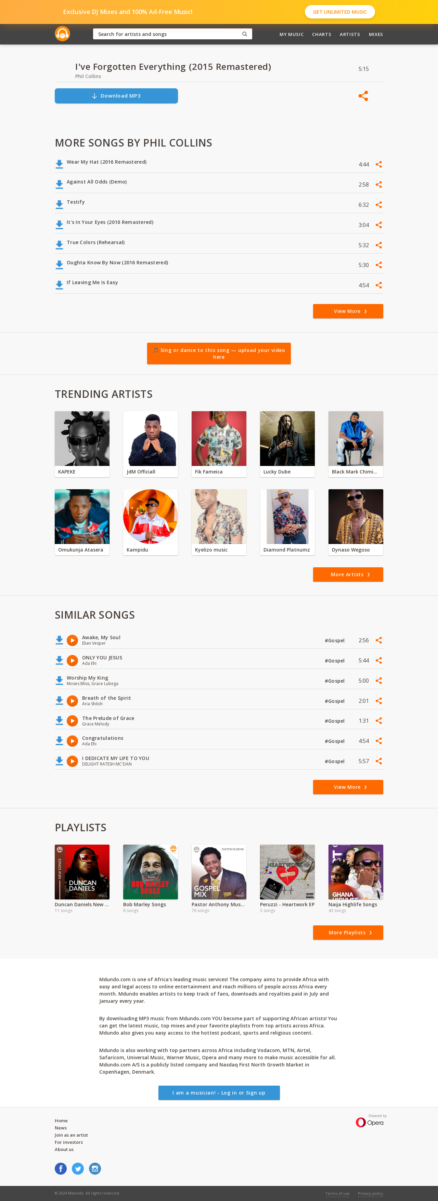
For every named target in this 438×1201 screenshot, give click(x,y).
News (61, 1128)
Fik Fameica (209, 471)
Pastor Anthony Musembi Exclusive (219, 904)
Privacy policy (370, 1193)
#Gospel (335, 640)
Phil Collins (88, 76)
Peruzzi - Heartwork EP (287, 904)
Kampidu (137, 549)
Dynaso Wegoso (351, 549)
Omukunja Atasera (80, 549)
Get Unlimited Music (340, 12)
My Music (292, 34)
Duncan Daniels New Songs (82, 904)
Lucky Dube (277, 471)
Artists (350, 34)
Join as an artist (71, 1135)
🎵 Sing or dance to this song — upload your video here (219, 353)
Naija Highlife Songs (352, 904)
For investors (69, 1142)
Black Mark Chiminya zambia (356, 471)
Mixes (376, 34)
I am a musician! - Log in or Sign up (218, 1092)
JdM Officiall (141, 471)
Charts (321, 34)
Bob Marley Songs (144, 904)
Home (61, 1120)
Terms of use (337, 1193)
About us (64, 1149)
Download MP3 (116, 95)
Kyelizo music (211, 549)
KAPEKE (67, 471)
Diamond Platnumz (286, 549)
